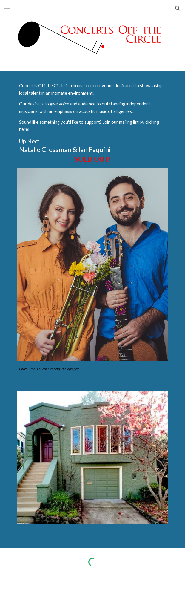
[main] (92, 123)
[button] (7, 8)
